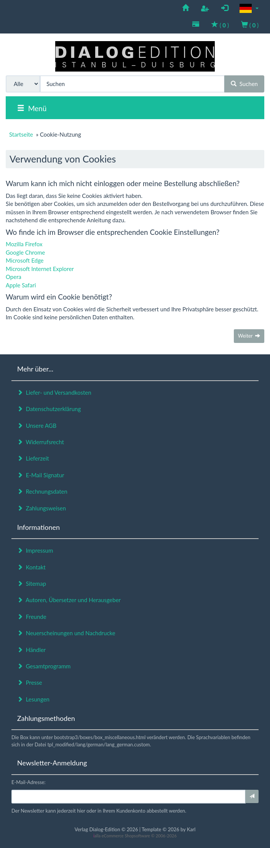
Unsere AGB (36, 425)
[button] (249, 8)
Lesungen (33, 699)
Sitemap (31, 583)
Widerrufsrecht (40, 441)
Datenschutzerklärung (49, 408)
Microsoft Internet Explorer (40, 268)
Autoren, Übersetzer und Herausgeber (69, 599)
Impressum (35, 550)
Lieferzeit (33, 458)
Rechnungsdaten (42, 491)
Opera (13, 276)
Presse (29, 682)
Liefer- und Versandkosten (54, 392)
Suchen (244, 83)
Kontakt (31, 567)
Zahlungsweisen (41, 508)
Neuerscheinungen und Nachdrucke (66, 633)
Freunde (31, 616)
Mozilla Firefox (24, 244)
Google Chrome (25, 252)
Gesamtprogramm (43, 666)
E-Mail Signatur (40, 475)
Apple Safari (21, 285)
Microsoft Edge (25, 260)
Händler (31, 649)
